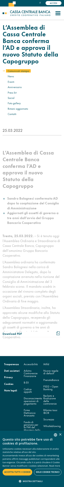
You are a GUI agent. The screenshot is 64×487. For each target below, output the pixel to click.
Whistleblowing (52, 426)
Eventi (11, 81)
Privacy (8, 377)
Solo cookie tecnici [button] (47, 472)
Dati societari (12, 371)
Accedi (53, 3)
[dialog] (32, 459)
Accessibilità (31, 364)
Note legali (10, 390)
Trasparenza (11, 364)
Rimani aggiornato (18, 108)
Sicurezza (48, 419)
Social (11, 97)
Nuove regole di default (50, 372)
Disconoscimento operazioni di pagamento (33, 400)
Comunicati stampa (18, 70)
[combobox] (55, 435)
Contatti (12, 113)
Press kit (12, 92)
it (40, 2)
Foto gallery (14, 103)
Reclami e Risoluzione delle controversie (50, 399)
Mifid (46, 364)
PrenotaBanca (51, 380)
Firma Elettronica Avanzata (29, 412)
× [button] (60, 434)
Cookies (8, 384)
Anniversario (15, 87)
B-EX (26, 382)
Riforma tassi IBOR (50, 411)
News (11, 76)
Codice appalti (28, 390)
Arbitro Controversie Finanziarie (31, 373)
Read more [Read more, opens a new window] (54, 465)
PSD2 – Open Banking (50, 387)
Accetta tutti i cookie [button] (17, 472)
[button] (32, 481)
